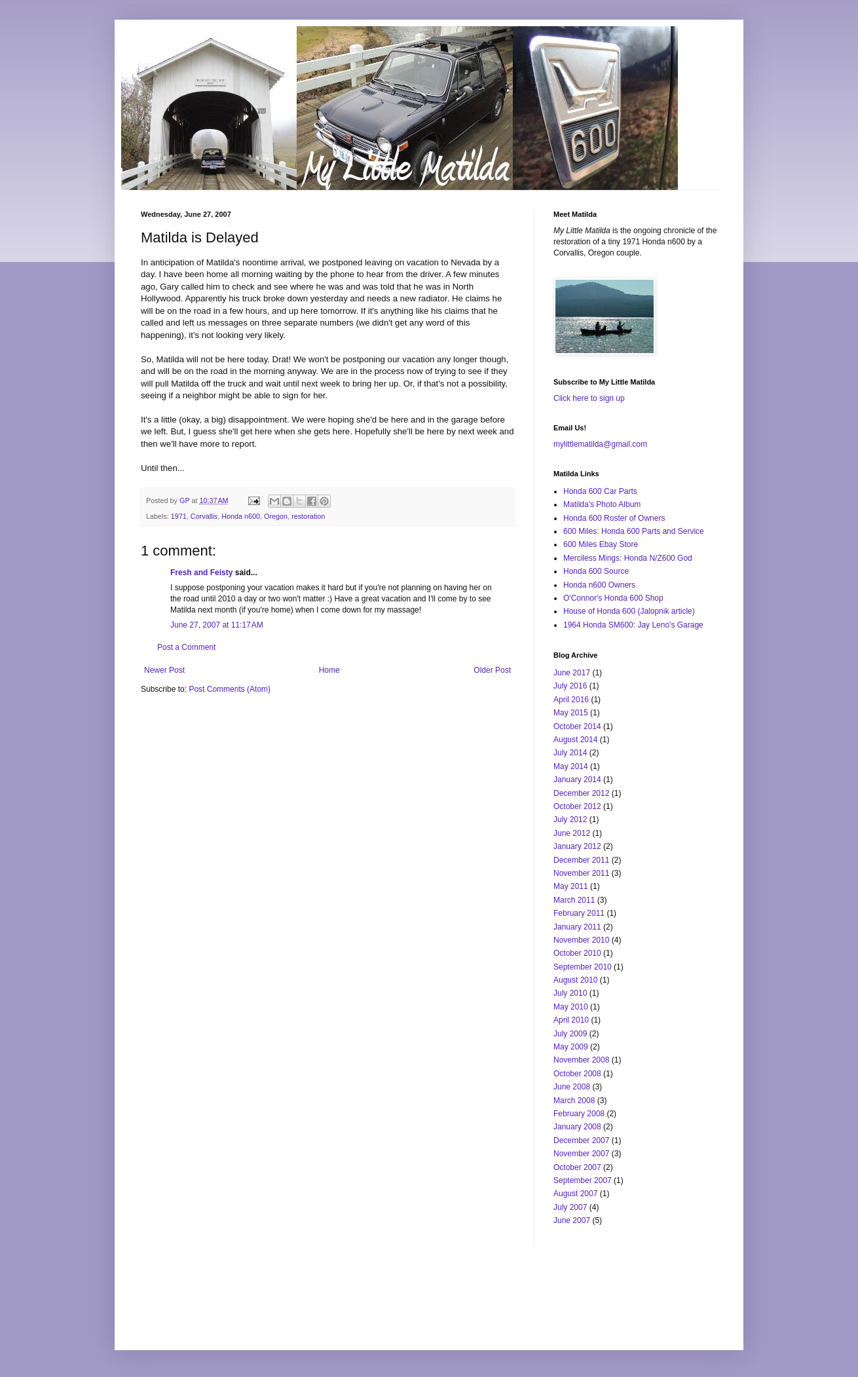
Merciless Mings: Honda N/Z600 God (627, 558)
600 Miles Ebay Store (600, 544)
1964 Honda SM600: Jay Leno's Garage (633, 625)
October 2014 (577, 726)
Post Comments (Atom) (229, 689)
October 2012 (577, 806)
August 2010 (575, 980)
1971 (179, 516)
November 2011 (581, 873)
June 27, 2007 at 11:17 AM (216, 625)
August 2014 (575, 739)
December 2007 (581, 1140)
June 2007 (571, 1220)
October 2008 (577, 1073)
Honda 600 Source (596, 571)
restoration (308, 516)
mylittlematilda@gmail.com (600, 444)
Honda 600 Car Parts (600, 491)
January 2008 (577, 1126)
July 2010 (570, 993)
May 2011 (570, 886)
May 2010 (570, 1006)
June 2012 (571, 833)
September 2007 (582, 1180)
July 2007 (570, 1207)
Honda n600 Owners (599, 585)
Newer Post (164, 670)
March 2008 (574, 1100)
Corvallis (204, 516)
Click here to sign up (589, 398)
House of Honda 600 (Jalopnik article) (629, 611)
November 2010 (581, 940)
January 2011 (577, 927)
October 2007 (577, 1167)
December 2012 (581, 793)
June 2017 (571, 672)
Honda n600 (240, 516)
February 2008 (579, 1113)
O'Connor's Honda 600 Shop (613, 598)
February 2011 (579, 913)
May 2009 (570, 1046)
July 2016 (570, 685)
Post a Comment (186, 647)
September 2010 (582, 966)
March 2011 (574, 900)
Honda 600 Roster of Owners (614, 518)
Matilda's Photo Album (602, 504)
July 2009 (570, 1033)
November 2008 (581, 1060)
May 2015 (570, 712)
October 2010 (577, 953)
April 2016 (571, 699)
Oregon (276, 516)
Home (329, 670)
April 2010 (571, 1020)
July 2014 (570, 752)
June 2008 (571, 1086)
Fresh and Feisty (201, 572)
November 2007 (581, 1153)
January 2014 (577, 779)
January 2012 (577, 846)
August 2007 (575, 1193)
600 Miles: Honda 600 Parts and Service (633, 531)
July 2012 (570, 819)
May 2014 (570, 766)
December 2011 (581, 860)
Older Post (492, 670)
